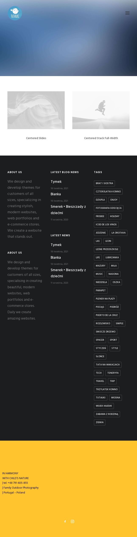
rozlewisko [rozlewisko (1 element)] (103, 323)
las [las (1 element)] (98, 241)
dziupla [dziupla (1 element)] (100, 200)
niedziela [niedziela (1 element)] (101, 282)
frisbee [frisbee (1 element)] (100, 216)
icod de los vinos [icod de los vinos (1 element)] (106, 225)
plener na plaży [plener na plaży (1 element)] (105, 299)
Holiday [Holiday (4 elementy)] (114, 216)
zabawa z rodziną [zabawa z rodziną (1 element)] (107, 414)
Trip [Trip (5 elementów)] (112, 381)
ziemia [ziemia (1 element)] (99, 422)
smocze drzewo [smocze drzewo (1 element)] (105, 332)
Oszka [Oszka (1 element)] (116, 282)
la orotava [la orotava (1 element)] (119, 233)
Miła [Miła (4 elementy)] (114, 266)
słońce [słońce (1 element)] (100, 356)
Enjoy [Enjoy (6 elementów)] (113, 200)
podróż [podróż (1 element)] (114, 307)
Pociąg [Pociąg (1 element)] (100, 307)
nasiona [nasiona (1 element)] (114, 274)
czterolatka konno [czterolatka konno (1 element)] (108, 192)
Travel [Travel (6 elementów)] (100, 381)
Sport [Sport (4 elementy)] (113, 340)
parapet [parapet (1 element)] (101, 290)
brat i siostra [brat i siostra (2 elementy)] (104, 183)
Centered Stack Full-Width (101, 138)
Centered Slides (36, 138)
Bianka (56, 194)
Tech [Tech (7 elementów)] (99, 373)
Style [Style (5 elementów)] (115, 348)
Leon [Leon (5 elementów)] (108, 241)
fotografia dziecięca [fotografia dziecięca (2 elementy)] (109, 208)
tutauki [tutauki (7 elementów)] (100, 398)
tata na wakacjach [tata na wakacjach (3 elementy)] (108, 365)
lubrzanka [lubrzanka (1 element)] (112, 258)
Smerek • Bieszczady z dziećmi (68, 210)
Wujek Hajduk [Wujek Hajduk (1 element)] (104, 406)
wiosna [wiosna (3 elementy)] (115, 398)
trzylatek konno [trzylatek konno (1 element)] (106, 389)
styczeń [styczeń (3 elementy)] (101, 348)
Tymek (56, 182)
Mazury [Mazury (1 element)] (100, 266)
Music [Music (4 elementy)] (99, 274)
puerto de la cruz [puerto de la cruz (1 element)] (107, 315)
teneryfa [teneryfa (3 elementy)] (113, 373)
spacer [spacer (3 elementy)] (100, 340)
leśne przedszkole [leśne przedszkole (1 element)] (107, 249)
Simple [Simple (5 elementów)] (119, 323)
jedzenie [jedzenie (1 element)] (101, 233)
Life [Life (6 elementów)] (98, 258)
